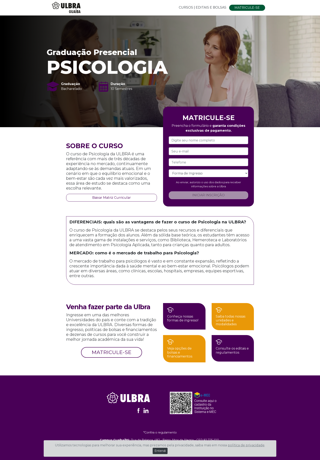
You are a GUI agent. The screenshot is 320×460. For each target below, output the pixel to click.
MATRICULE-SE (247, 8)
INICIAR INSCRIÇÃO (208, 195)
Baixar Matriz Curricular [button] (111, 198)
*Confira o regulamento (160, 432)
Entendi (160, 451)
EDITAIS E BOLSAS (211, 7)
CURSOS (186, 7)
